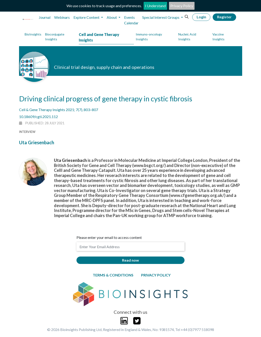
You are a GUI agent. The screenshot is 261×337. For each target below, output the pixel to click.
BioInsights (33, 34)
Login (201, 17)
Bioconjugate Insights (54, 36)
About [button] (112, 17)
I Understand (155, 5)
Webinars (62, 17)
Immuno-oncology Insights (149, 36)
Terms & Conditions (113, 275)
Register (224, 17)
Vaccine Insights (218, 36)
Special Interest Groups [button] (161, 17)
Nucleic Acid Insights (187, 36)
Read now (130, 260)
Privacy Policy (181, 5)
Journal (44, 17)
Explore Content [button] (86, 17)
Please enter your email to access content (109, 237)
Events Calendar (131, 20)
